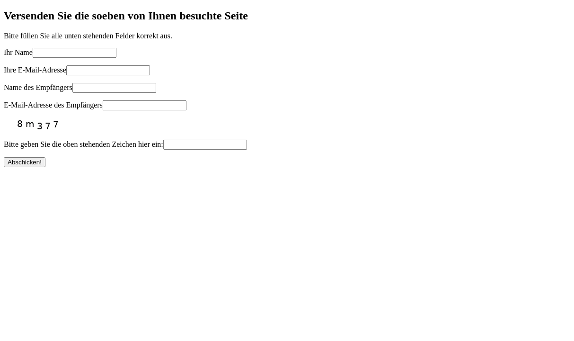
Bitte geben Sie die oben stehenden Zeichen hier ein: (83, 144)
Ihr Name (18, 52)
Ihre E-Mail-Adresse (35, 70)
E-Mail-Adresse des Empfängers (53, 105)
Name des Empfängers (38, 87)
